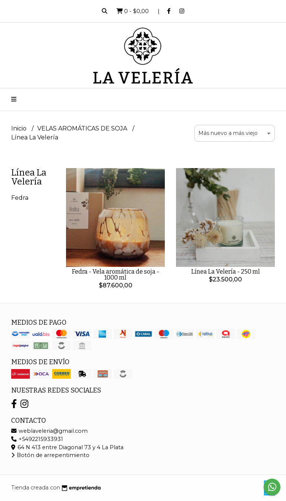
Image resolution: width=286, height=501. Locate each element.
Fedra (19, 197)
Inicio (19, 128)
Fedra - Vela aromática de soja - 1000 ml (115, 274)
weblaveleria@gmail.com (49, 431)
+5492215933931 (37, 439)
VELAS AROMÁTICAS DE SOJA (83, 128)
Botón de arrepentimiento (50, 455)
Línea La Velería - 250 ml (225, 271)
